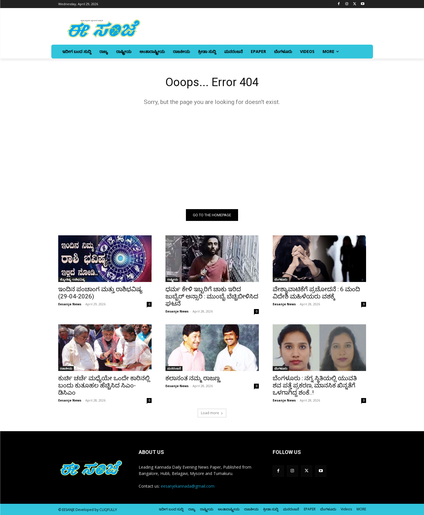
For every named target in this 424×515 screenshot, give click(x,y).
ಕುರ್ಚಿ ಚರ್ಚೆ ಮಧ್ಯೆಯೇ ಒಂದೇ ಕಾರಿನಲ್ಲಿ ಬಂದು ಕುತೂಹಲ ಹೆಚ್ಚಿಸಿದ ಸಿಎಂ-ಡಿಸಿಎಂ (104, 385)
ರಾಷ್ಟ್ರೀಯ (172, 279)
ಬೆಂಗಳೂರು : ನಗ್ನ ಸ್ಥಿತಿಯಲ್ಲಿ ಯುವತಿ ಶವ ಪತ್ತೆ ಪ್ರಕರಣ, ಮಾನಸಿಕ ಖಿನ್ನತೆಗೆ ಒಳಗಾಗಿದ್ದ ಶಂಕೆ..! (315, 385)
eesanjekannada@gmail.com (187, 486)
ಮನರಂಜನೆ (174, 368)
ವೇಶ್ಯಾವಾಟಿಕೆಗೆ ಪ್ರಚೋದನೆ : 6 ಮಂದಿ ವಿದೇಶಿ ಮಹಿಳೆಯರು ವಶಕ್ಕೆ (316, 293)
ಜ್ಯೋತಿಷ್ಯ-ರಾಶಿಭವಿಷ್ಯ (72, 279)
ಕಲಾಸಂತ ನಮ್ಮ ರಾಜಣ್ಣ (192, 378)
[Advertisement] (212, 157)
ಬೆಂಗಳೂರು (280, 279)
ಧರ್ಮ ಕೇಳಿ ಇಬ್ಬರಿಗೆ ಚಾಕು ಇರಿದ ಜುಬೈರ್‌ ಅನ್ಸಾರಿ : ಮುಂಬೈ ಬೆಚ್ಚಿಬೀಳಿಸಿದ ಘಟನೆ (211, 296)
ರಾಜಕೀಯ (66, 368)
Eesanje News (69, 304)
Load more (212, 412)
